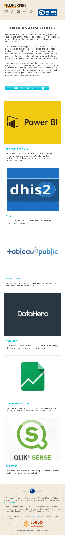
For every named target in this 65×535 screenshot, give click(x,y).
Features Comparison (27, 88)
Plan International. (9, 502)
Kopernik (37, 516)
